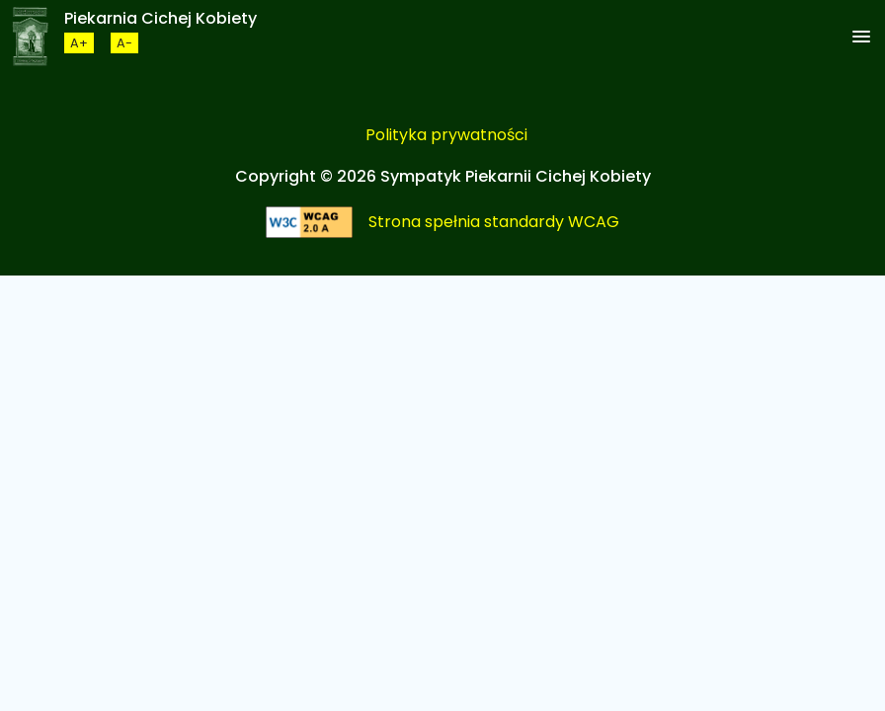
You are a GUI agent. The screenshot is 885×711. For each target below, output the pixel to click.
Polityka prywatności (446, 134)
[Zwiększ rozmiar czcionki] (79, 43)
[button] (861, 37)
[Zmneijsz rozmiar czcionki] (124, 43)
